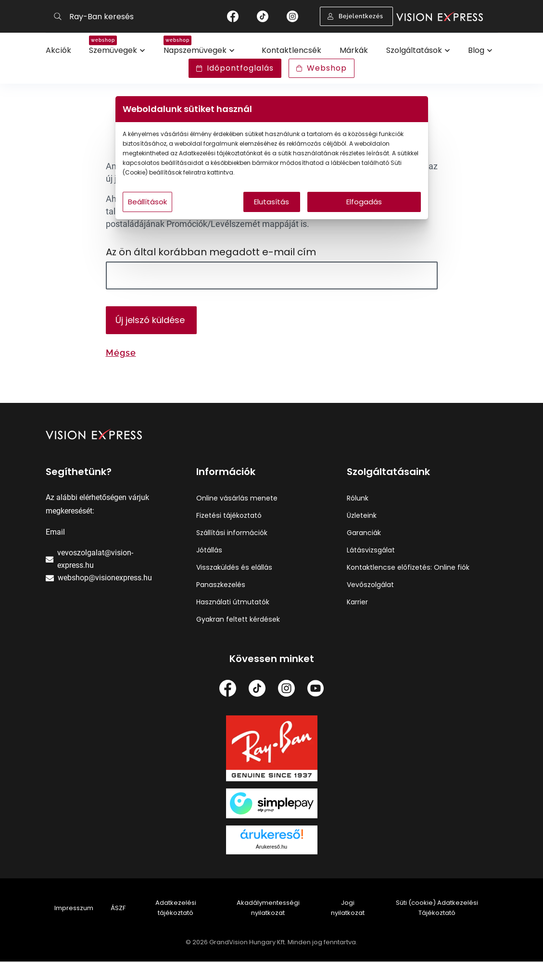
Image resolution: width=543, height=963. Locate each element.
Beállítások (147, 202)
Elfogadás (364, 202)
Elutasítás (271, 202)
